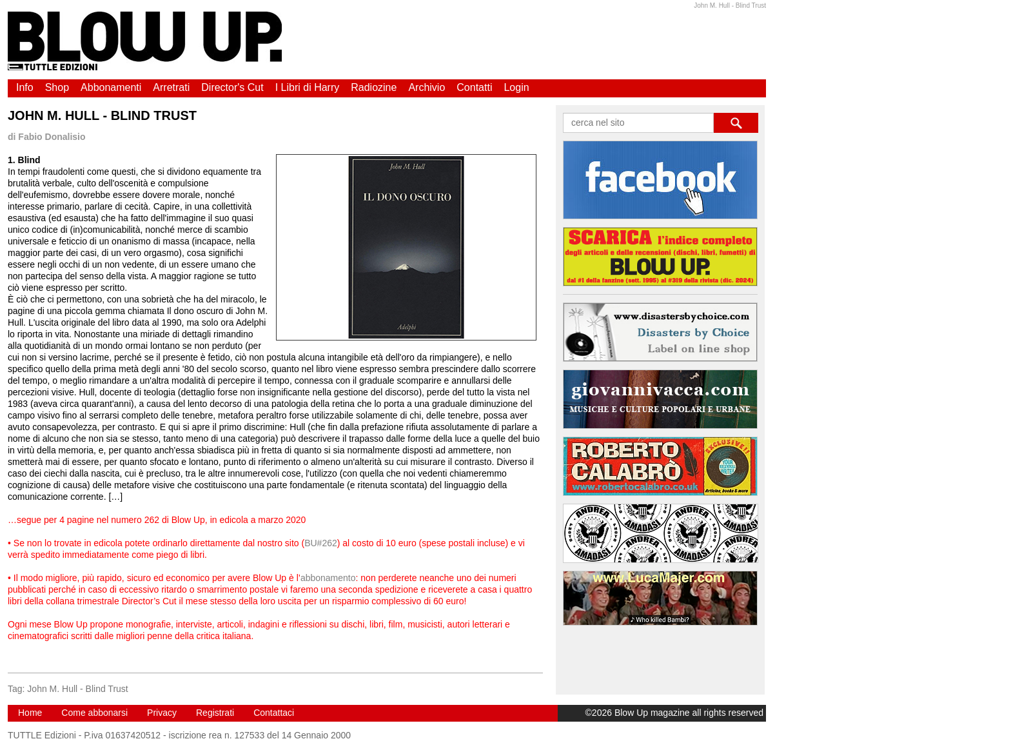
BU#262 (320, 543)
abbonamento (328, 578)
